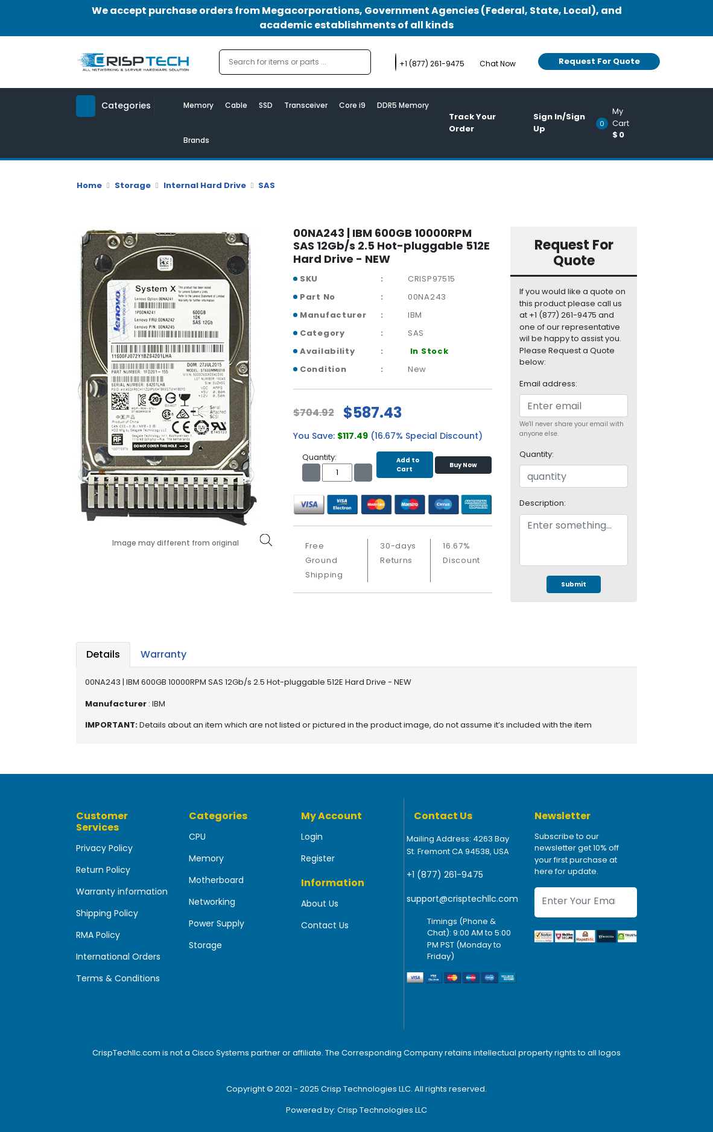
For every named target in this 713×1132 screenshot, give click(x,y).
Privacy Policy (104, 848)
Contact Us (325, 925)
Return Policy (103, 870)
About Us (319, 904)
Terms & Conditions (118, 978)
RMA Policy (98, 935)
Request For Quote (599, 61)
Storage (133, 185)
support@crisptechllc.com (462, 899)
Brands (196, 140)
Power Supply (216, 923)
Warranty (163, 654)
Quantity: (536, 454)
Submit (573, 584)
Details (103, 654)
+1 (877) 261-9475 (445, 875)
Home (89, 185)
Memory (198, 105)
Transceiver (306, 105)
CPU (197, 837)
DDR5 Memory (403, 105)
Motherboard (216, 880)
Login (312, 837)
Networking (212, 902)
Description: (542, 503)
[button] (620, 123)
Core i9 (352, 105)
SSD (266, 105)
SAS (266, 185)
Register (318, 858)
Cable (236, 105)
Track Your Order (472, 122)
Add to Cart (404, 465)
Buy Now (463, 465)
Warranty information (122, 891)
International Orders (118, 957)
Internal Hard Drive (204, 185)
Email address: (548, 383)
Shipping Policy (107, 913)
